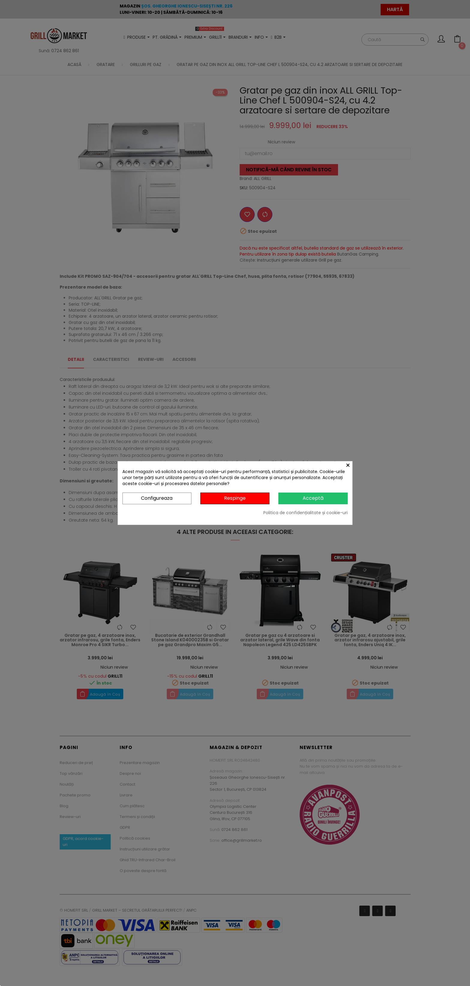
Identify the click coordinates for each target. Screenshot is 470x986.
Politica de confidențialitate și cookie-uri (305, 513)
